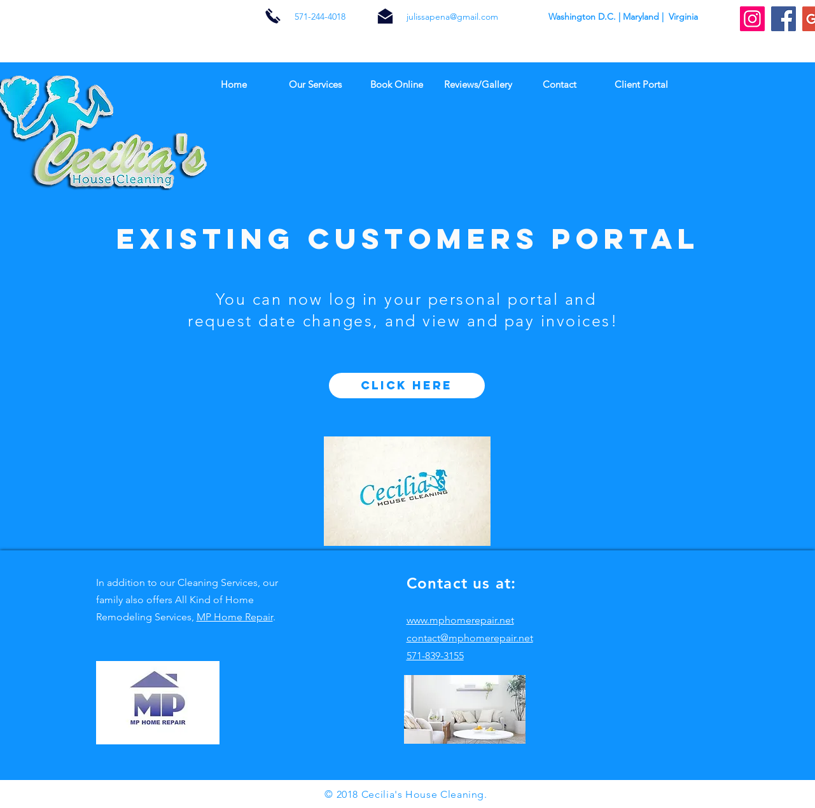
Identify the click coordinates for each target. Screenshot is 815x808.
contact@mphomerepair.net (470, 638)
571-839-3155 (435, 656)
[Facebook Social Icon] (783, 18)
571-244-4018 (320, 16)
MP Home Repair (235, 617)
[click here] (407, 385)
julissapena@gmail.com (452, 16)
